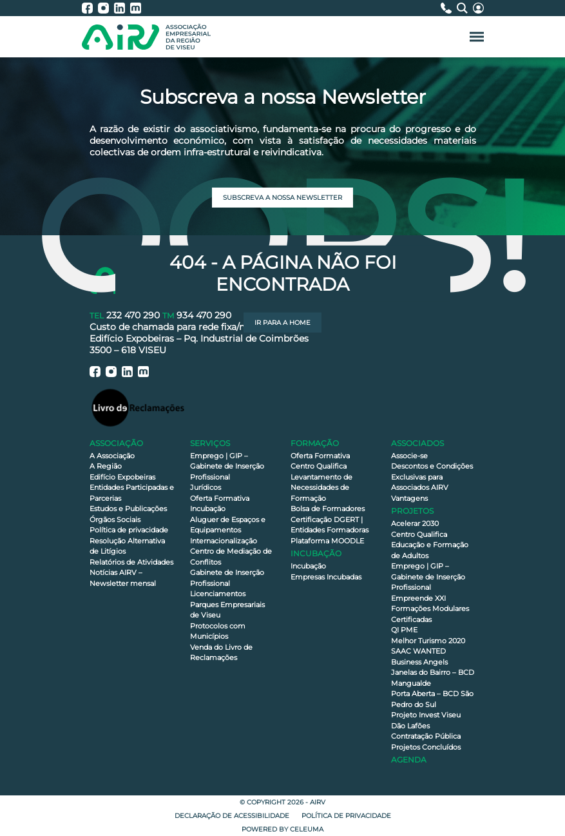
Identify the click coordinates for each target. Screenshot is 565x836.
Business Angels (419, 661)
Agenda (408, 759)
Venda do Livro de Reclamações (221, 653)
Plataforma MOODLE (327, 540)
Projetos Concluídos (426, 747)
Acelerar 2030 (415, 523)
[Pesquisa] (465, 8)
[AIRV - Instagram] (106, 8)
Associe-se (409, 455)
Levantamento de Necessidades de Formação (321, 487)
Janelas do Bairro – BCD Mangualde (432, 678)
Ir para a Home (282, 322)
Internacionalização (223, 540)
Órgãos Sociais (115, 519)
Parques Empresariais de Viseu (227, 610)
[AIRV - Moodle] (135, 8)
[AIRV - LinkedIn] (122, 8)
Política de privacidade (129, 529)
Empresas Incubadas (326, 576)
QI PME (404, 629)
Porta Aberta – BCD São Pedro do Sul (432, 699)
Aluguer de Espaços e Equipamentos (227, 525)
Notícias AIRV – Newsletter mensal (123, 578)
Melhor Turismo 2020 (428, 640)
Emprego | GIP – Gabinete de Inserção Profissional (227, 466)
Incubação (207, 508)
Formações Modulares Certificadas (430, 614)
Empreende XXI (418, 598)
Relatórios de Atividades (131, 562)
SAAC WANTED (418, 651)
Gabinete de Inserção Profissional (227, 578)
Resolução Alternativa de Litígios (127, 546)
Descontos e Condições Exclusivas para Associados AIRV (432, 477)
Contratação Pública (426, 736)
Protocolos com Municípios (217, 631)
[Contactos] (449, 8)
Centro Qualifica (319, 466)
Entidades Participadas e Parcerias (132, 493)
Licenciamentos (217, 593)
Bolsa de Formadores (328, 508)
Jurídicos (205, 487)
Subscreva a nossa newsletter (282, 197)
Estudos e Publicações (128, 508)
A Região (106, 466)
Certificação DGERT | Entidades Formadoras (330, 525)
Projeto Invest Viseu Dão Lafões (426, 720)
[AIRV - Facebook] (90, 8)
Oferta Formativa (219, 498)
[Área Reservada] (478, 8)
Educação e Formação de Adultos (429, 550)
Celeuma (306, 829)
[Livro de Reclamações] (138, 407)
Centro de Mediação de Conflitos (231, 557)
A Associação (112, 455)
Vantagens (409, 498)
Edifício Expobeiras (122, 476)
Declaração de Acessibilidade (232, 816)
